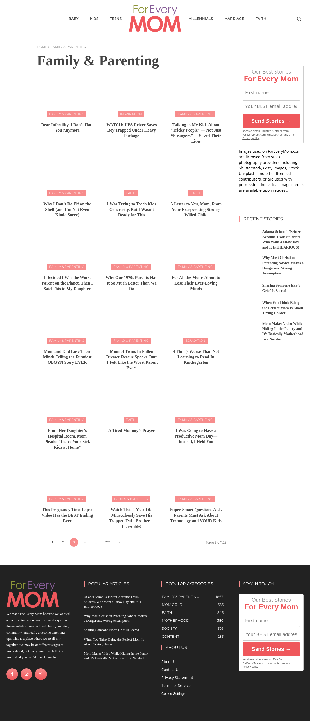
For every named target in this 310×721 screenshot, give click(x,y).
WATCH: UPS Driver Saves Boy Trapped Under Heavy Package (131, 130)
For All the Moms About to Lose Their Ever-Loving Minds (196, 283)
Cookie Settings (173, 694)
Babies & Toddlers (131, 499)
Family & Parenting (66, 114)
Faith (131, 193)
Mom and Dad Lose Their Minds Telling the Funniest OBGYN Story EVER (67, 357)
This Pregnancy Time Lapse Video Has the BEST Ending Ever (67, 515)
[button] (299, 19)
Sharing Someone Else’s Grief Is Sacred (111, 630)
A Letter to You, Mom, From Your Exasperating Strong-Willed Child (196, 209)
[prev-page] (41, 542)
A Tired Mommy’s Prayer (131, 430)
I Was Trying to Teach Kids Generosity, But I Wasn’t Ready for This (131, 209)
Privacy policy (250, 138)
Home (42, 47)
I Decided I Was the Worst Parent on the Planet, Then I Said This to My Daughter (67, 283)
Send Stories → (271, 120)
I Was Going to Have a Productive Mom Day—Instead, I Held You (196, 436)
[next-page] (119, 542)
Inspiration (131, 114)
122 (107, 542)
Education (195, 341)
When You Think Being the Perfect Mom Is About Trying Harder (282, 308)
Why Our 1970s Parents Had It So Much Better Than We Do (132, 283)
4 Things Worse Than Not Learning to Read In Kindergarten (196, 357)
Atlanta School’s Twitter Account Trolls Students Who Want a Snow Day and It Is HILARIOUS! (112, 601)
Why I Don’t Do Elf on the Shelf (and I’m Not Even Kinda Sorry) (67, 209)
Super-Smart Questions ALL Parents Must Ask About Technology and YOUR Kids (196, 515)
